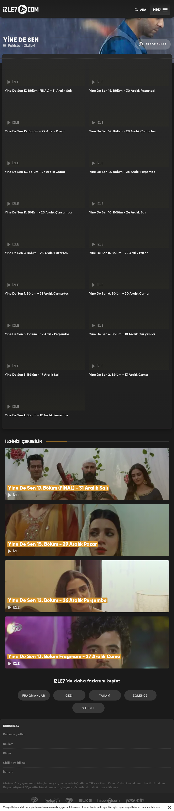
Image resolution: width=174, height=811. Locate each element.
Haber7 (108, 801)
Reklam (8, 744)
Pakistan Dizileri (19, 46)
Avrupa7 (69, 801)
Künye (7, 753)
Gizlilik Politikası (14, 763)
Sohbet (88, 708)
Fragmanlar (153, 44)
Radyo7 (52, 801)
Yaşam (105, 695)
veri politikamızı (132, 807)
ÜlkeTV (85, 801)
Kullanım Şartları (14, 734)
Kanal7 (34, 801)
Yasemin (135, 801)
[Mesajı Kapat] (169, 807)
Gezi (69, 695)
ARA (140, 10)
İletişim (8, 772)
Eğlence (140, 695)
